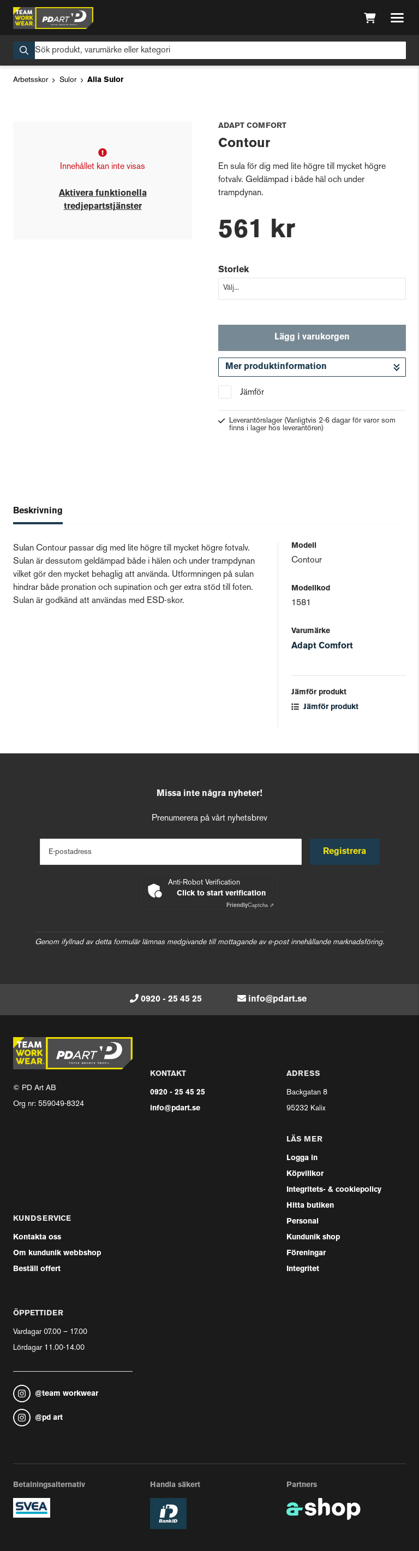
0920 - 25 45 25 (171, 999)
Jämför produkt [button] (324, 707)
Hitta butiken (310, 1205)
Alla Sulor (105, 80)
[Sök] (209, 50)
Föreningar (306, 1253)
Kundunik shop (313, 1237)
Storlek (233, 270)
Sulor (67, 80)
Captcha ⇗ (250, 905)
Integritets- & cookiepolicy (333, 1189)
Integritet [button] (302, 1269)
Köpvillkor (305, 1174)
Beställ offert (37, 1269)
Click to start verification (221, 893)
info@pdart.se (277, 999)
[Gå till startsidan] (53, 18)
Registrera (345, 852)
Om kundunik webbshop (57, 1253)
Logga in (302, 1158)
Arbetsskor (30, 80)
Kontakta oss (37, 1237)
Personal (302, 1221)
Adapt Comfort (322, 646)
